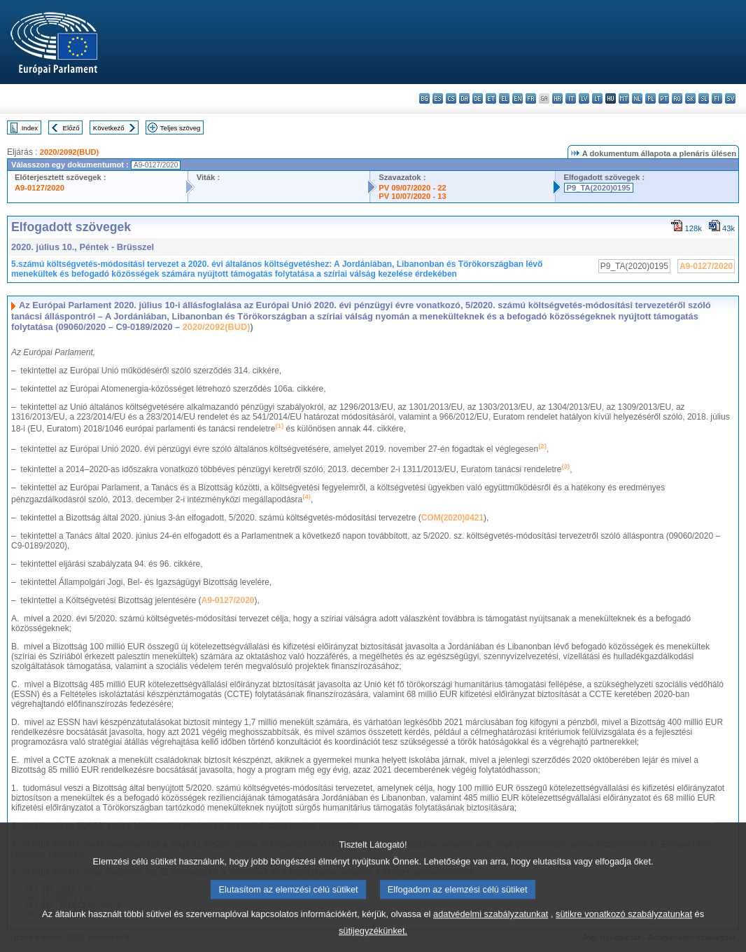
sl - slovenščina (703, 98)
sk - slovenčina (690, 98)
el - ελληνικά (504, 98)
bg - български (424, 98)
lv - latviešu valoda (584, 98)
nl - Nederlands (637, 98)
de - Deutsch (477, 98)
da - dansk (464, 98)
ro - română (677, 98)
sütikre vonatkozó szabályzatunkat (624, 925)
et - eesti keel (491, 98)
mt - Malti (624, 98)
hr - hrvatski (557, 98)
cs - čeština (451, 98)
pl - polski (650, 98)
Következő (109, 128)
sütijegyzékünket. (373, 942)
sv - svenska (730, 98)
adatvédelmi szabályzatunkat (490, 925)
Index (30, 128)
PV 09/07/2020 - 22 (412, 188)
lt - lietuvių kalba (597, 98)
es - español (437, 98)
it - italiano (570, 98)
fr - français (531, 98)
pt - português (664, 98)
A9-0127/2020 (39, 188)
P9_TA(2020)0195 (599, 188)
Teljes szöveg (180, 128)
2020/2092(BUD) (69, 152)
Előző (71, 128)
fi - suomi (717, 98)
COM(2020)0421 (452, 518)
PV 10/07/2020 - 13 (412, 196)
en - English (517, 98)
